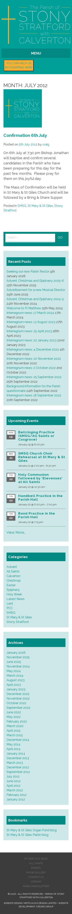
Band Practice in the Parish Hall (36, 515)
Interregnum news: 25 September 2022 (34, 377)
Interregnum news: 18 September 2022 (34, 395)
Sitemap (36, 881)
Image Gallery (36, 872)
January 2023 (16, 689)
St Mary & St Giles (40, 206)
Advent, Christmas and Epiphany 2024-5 (35, 299)
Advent (12, 567)
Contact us (36, 877)
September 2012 (18, 772)
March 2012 (15, 790)
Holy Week (14, 594)
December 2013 (18, 758)
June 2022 (14, 712)
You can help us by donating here (18, 65)
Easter (11, 585)
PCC (10, 608)
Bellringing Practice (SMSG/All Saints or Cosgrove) (36, 435)
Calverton (13, 576)
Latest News (16, 599)
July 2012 (13, 776)
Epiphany (13, 590)
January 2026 (16, 652)
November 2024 (18, 666)
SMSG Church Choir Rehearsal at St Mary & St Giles (41, 457)
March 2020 (15, 726)
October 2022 (16, 703)
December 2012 (18, 767)
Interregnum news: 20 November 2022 (34, 358)
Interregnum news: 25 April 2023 (29, 331)
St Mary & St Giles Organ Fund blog (32, 830)
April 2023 (14, 685)
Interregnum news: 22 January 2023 (31, 340)
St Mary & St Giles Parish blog (27, 835)
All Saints (13, 571)
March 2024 (15, 675)
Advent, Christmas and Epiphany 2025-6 (35, 280)
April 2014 (14, 749)
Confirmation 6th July (25, 135)
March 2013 (15, 763)
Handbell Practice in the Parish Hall (40, 497)
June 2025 (14, 662)
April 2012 (13, 785)
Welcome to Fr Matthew (24, 308)
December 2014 (18, 740)
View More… (16, 532)
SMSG (21, 206)
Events (36, 867)
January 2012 (16, 799)
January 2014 (16, 753)
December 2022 (18, 694)
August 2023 (16, 680)
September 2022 (18, 707)
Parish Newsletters (36, 886)
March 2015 (15, 735)
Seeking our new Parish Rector (28, 271)
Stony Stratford (18, 622)
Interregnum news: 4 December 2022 (33, 349)
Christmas (14, 580)
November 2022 (18, 698)
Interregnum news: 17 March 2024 (30, 313)
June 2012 (14, 781)
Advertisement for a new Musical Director (36, 290)
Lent (10, 603)
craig (45, 144)
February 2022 (17, 721)
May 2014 (13, 744)
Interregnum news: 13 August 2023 (31, 322)
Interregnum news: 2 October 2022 (31, 368)
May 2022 (14, 717)
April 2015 (13, 730)
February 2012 (16, 795)
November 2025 (18, 657)
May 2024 (14, 671)
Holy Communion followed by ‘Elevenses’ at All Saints (40, 478)
